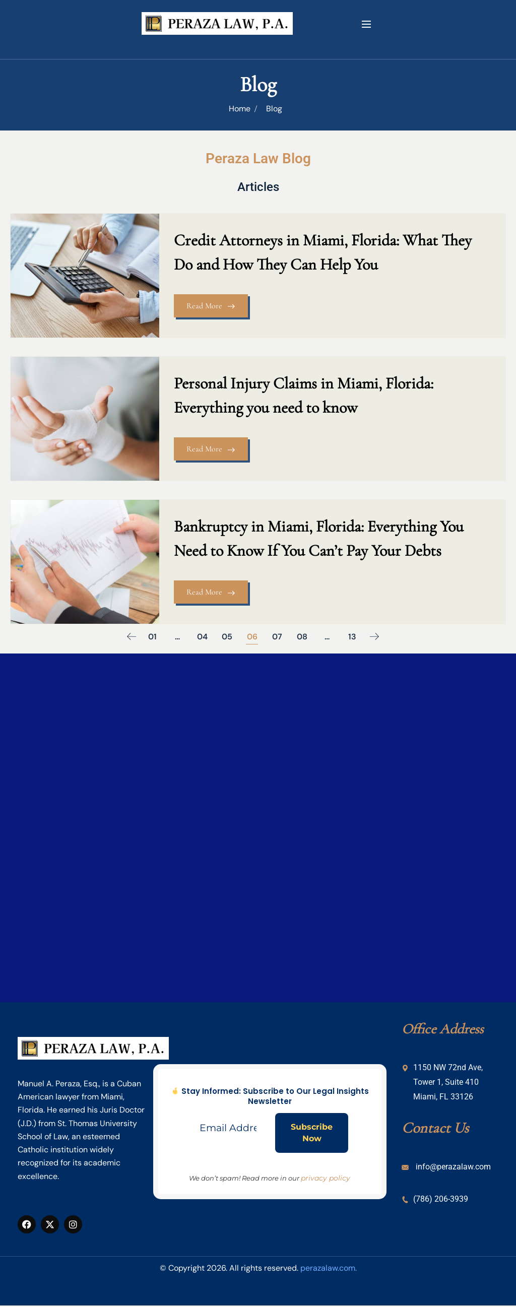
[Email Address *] (228, 1124)
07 (278, 632)
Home (239, 108)
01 (152, 632)
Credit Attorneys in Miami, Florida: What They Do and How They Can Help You (326, 253)
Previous (129, 632)
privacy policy (325, 1173)
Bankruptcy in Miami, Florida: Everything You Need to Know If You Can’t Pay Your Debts (322, 534)
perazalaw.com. (328, 1263)
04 (203, 632)
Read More (213, 306)
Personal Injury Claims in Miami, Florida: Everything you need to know (306, 393)
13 (354, 632)
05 (228, 632)
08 (303, 632)
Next (376, 632)
